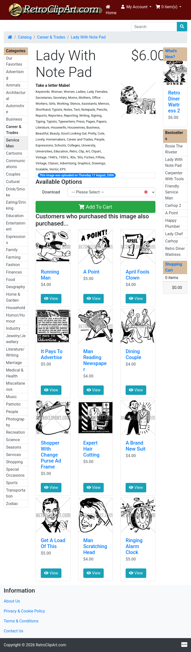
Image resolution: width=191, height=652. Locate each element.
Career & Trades (51, 37)
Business (14, 119)
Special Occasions (15, 472)
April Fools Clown (137, 275)
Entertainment (15, 226)
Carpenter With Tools (174, 176)
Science (13, 439)
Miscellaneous (15, 386)
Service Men (12, 143)
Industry (13, 328)
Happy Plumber (172, 223)
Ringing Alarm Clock (134, 546)
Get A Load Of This (53, 543)
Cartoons (14, 153)
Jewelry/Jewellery (16, 338)
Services (13, 454)
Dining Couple (133, 354)
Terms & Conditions (21, 621)
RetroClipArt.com (51, 645)
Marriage (14, 362)
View (51, 298)
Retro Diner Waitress (175, 251)
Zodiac (12, 503)
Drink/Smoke (15, 192)
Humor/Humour (15, 318)
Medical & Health (14, 373)
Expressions (15, 239)
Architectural (15, 95)
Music (11, 396)
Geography (15, 286)
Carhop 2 (173, 205)
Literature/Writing (15, 352)
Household (15, 307)
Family (12, 249)
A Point (91, 272)
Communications (15, 163)
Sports (12, 482)
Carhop (171, 241)
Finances (14, 272)
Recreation (15, 432)
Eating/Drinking (16, 205)
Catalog (25, 37)
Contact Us (13, 631)
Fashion (13, 264)
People (12, 411)
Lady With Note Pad (88, 37)
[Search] (154, 26)
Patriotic (13, 404)
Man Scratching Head (95, 546)
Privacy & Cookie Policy (24, 611)
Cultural (13, 181)
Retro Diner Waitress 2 (174, 102)
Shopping (14, 462)
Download (51, 192)
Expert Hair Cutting (91, 449)
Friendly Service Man (172, 192)
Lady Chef (174, 234)
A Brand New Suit (135, 446)
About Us (12, 601)
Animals (13, 85)
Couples (13, 174)
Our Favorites (14, 61)
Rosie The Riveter (174, 149)
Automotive (15, 108)
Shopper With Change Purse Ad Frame (51, 455)
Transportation (15, 493)
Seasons (13, 447)
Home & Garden (13, 297)
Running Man (50, 275)
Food (10, 279)
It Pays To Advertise (51, 354)
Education (15, 215)
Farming (13, 257)
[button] (135, 7)
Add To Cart (95, 207)
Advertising (15, 74)
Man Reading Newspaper (95, 360)
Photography (15, 422)
